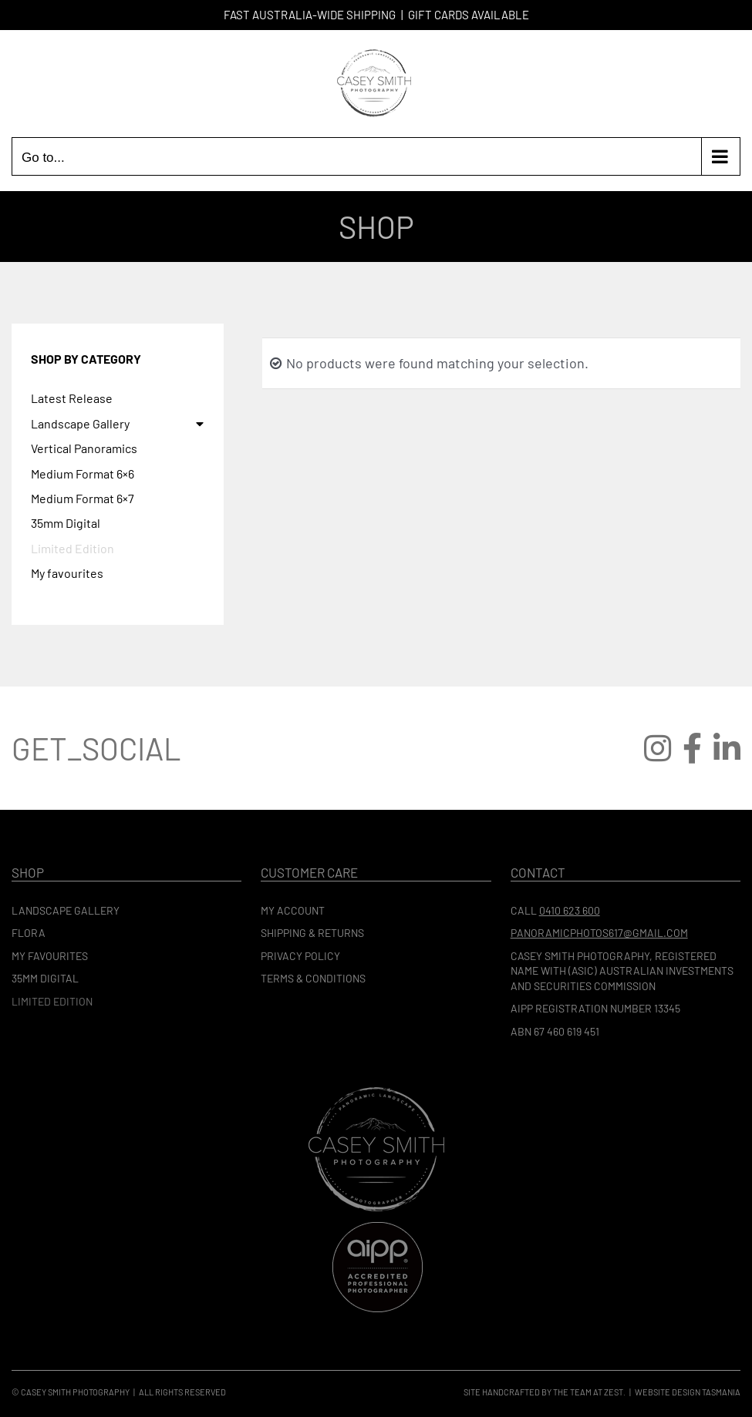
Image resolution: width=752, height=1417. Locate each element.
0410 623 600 (569, 910)
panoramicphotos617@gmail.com (599, 932)
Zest (613, 1392)
